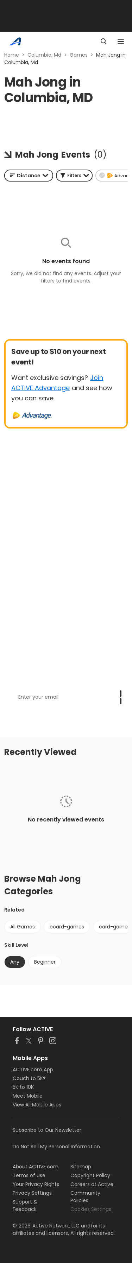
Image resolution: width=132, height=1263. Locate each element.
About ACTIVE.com (35, 1166)
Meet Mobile (28, 1095)
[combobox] (28, 176)
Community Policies (85, 1196)
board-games (67, 926)
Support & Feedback (25, 1205)
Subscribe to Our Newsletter (47, 1130)
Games (79, 54)
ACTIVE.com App (33, 1069)
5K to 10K (23, 1087)
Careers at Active (91, 1184)
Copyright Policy (90, 1175)
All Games (22, 926)
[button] (74, 176)
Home (11, 54)
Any (14, 961)
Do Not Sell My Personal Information (56, 1146)
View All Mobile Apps (37, 1104)
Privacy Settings (32, 1193)
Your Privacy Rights (36, 1184)
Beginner (45, 961)
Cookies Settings (90, 1209)
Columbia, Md (44, 54)
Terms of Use (29, 1175)
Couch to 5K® (29, 1078)
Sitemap (80, 1166)
